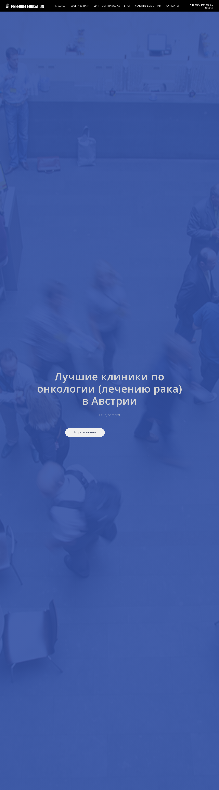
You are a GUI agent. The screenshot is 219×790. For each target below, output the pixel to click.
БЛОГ (127, 5)
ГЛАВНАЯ (60, 5)
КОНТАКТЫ (172, 5)
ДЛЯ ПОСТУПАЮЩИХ (107, 5)
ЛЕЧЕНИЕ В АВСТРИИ (148, 5)
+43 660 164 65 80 (201, 4)
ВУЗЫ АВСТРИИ (80, 5)
